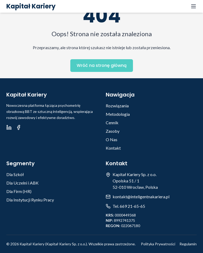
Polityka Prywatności (158, 244)
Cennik (112, 122)
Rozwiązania (117, 105)
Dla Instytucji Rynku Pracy (30, 199)
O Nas (111, 139)
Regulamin (188, 244)
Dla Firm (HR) (18, 191)
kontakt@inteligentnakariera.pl (141, 196)
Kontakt (113, 147)
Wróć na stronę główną (102, 65)
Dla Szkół (15, 174)
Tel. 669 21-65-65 (129, 206)
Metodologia (118, 114)
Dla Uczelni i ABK (22, 182)
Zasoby (112, 131)
